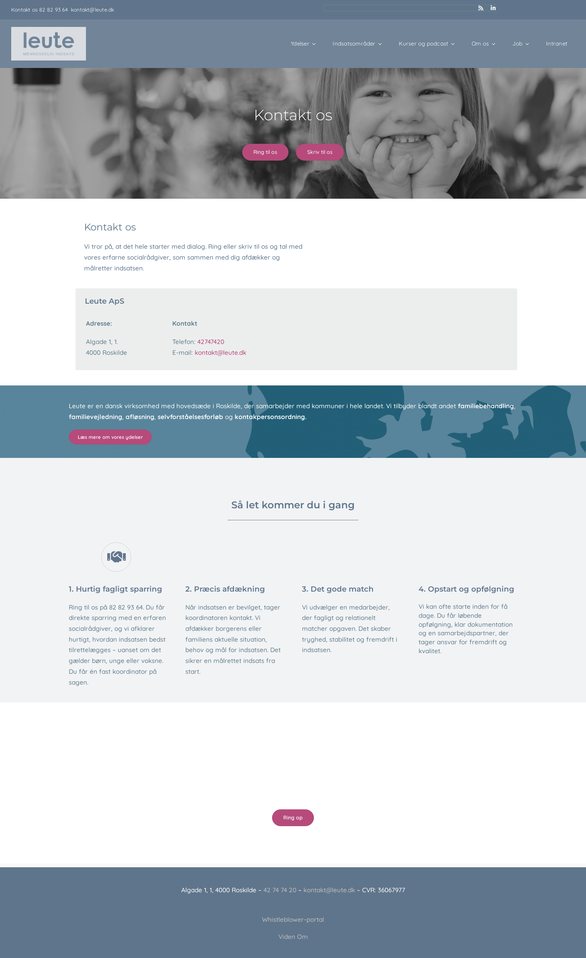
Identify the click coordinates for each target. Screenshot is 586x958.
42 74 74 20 (279, 890)
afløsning (140, 417)
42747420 (210, 341)
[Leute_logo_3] (48, 30)
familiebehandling (486, 406)
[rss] (480, 8)
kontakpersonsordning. (270, 417)
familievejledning (95, 417)
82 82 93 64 (55, 9)
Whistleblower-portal (293, 919)
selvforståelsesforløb (190, 417)
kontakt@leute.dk (92, 9)
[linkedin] (493, 8)
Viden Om (293, 936)
